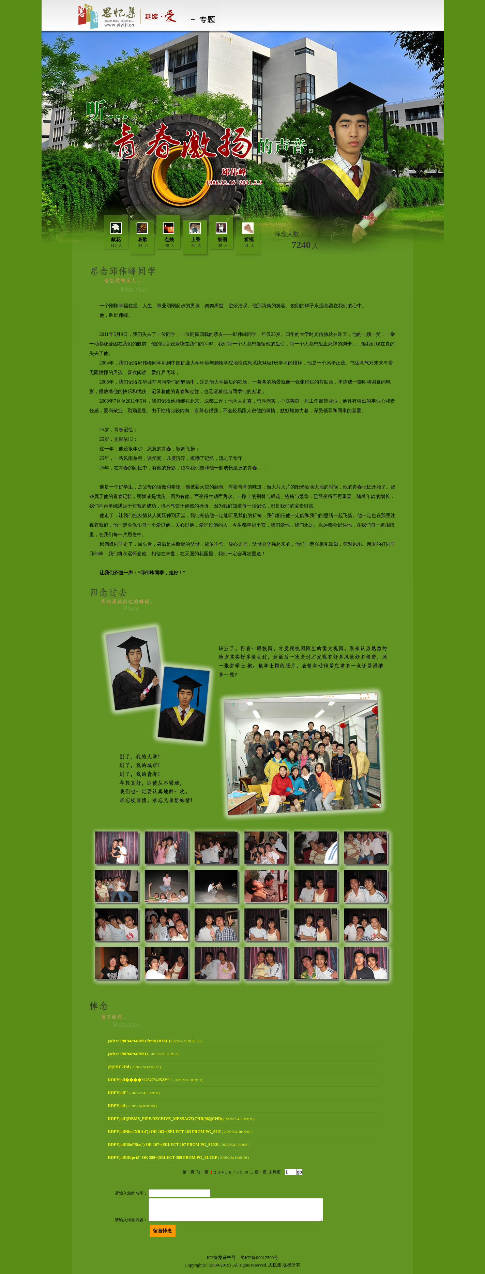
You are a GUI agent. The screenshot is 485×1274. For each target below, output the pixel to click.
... (251, 1172)
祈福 (249, 239)
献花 (116, 239)
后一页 (261, 1172)
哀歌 (142, 239)
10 (246, 1172)
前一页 (202, 1172)
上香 (195, 239)
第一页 (188, 1172)
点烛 (169, 239)
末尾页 (275, 1172)
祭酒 (222, 239)
